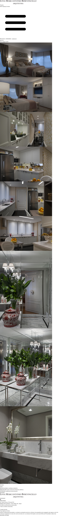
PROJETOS (2, 488)
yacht (16, 491)
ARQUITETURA (3, 489)
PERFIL (6, 488)
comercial (11, 489)
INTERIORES (3, 491)
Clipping (4, 6)
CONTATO (15, 488)
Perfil (1, 6)
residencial (8, 491)
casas (8, 489)
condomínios (16, 489)
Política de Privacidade (45, 513)
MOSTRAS (2, 492)
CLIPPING (10, 488)
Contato (8, 6)
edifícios (21, 489)
